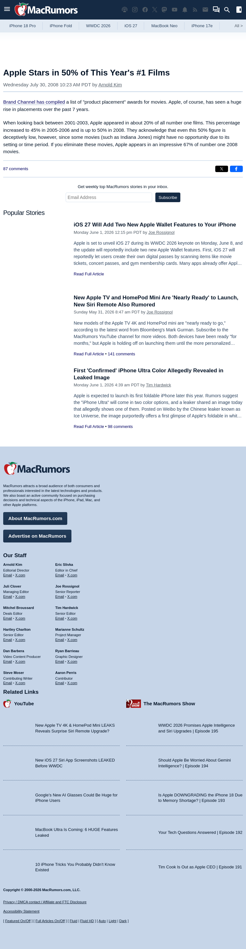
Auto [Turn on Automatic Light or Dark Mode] (102, 921)
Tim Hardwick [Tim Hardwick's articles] (66, 608)
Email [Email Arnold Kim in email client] (7, 575)
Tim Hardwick (158, 385)
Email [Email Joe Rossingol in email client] (59, 596)
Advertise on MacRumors (37, 536)
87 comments (15, 168)
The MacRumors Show (169, 703)
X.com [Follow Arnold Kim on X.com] (20, 575)
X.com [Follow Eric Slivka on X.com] (72, 575)
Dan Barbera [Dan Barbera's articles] (13, 651)
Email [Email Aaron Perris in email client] (59, 683)
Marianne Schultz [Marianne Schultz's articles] (69, 629)
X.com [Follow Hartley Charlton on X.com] (20, 640)
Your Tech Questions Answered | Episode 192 (200, 832)
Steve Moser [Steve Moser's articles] (13, 673)
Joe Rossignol (161, 232)
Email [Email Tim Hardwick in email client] (59, 618)
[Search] (229, 9)
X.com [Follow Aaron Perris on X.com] (72, 683)
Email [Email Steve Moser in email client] (7, 683)
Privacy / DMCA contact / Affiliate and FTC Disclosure (44, 902)
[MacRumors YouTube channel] (174, 9)
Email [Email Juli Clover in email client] (7, 596)
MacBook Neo (164, 25)
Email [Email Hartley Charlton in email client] (7, 640)
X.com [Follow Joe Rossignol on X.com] (72, 596)
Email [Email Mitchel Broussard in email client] (7, 618)
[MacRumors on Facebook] (145, 9)
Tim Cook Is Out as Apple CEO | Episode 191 (200, 867)
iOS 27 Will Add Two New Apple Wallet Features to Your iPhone (155, 225)
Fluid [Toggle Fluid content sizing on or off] (73, 921)
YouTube (24, 703)
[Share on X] (221, 169)
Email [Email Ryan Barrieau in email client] (59, 661)
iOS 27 (131, 25)
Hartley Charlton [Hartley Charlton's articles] (17, 629)
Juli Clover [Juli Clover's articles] (12, 586)
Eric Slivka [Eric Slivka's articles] (64, 564)
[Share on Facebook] (236, 169)
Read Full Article (89, 274)
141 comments (121, 354)
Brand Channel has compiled (34, 102)
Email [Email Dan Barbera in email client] (7, 661)
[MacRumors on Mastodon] (164, 9)
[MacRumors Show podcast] (124, 9)
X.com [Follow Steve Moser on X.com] (20, 683)
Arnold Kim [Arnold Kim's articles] (12, 564)
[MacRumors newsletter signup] (205, 9)
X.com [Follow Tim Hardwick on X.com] (72, 618)
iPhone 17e (202, 25)
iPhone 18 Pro (22, 25)
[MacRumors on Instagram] (135, 9)
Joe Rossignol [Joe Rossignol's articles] (67, 586)
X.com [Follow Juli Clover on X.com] (20, 596)
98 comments (120, 426)
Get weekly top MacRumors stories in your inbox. (123, 186)
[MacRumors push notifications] (185, 9)
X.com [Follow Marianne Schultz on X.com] (72, 640)
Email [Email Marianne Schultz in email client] (59, 640)
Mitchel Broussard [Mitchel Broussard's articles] (18, 608)
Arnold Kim (110, 84)
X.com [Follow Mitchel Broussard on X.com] (20, 618)
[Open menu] (7, 10)
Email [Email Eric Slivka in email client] (59, 575)
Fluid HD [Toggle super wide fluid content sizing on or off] (87, 921)
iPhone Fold (61, 25)
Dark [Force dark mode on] (123, 921)
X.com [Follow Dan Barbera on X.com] (20, 661)
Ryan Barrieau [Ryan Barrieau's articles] (67, 651)
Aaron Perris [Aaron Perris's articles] (66, 673)
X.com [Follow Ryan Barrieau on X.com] (72, 661)
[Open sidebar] (239, 10)
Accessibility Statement (21, 911)
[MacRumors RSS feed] (195, 9)
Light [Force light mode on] (112, 921)
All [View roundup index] (238, 25)
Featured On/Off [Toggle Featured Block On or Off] (17, 921)
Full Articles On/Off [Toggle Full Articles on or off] (50, 921)
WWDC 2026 (98, 25)
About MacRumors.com (35, 518)
